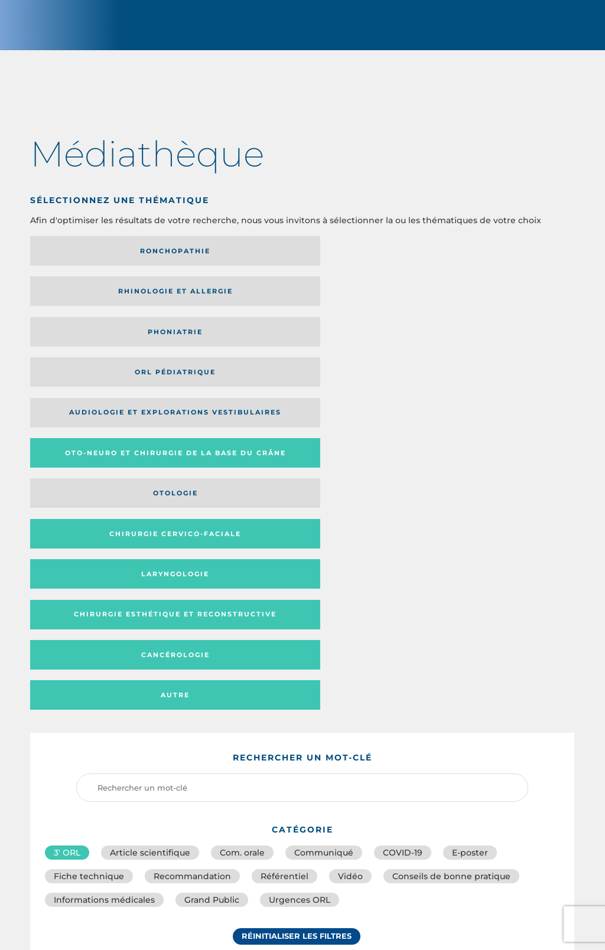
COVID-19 (402, 507)
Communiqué (323, 507)
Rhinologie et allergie (209, 262)
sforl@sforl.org (260, 864)
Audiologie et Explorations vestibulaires (73, 305)
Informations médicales (104, 559)
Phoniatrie (364, 261)
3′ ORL (67, 507)
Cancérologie (364, 350)
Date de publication (526, 672)
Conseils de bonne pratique (451, 533)
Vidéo (350, 533)
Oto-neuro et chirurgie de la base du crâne (226, 305)
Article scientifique (150, 507)
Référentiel (284, 533)
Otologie (364, 306)
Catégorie (350, 672)
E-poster (470, 507)
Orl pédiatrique (500, 261)
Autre (500, 350)
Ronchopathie (93, 261)
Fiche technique (89, 533)
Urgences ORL (299, 559)
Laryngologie (93, 350)
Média (429, 672)
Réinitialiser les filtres (297, 598)
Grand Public (211, 559)
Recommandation (192, 533)
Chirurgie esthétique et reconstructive (228, 350)
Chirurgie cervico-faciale (494, 306)
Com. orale (242, 507)
